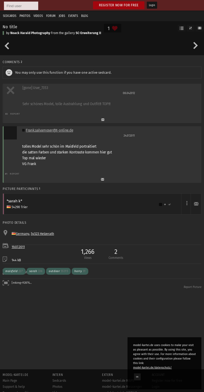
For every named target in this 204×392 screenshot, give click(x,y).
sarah (36, 271)
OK (137, 376)
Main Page (10, 380)
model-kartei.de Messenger (122, 387)
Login (152, 5)
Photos (25, 16)
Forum (51, 16)
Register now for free (119, 5)
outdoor (58, 271)
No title (10, 26)
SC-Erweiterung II (88, 33)
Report (15, 113)
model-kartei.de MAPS (118, 380)
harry (79, 271)
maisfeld (14, 271)
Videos (38, 16)
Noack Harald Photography (30, 33)
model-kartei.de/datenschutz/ (152, 367)
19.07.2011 (18, 247)
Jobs (62, 16)
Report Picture (192, 287)
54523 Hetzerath (42, 234)
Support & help (14, 387)
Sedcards (9, 16)
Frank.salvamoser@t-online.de (49, 130)
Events (73, 16)
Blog (84, 16)
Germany (22, 234)
